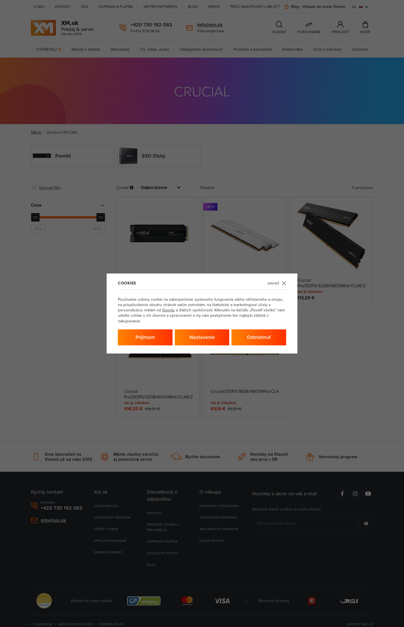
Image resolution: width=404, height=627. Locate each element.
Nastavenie (202, 337)
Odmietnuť (259, 337)
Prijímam (145, 337)
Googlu (168, 310)
